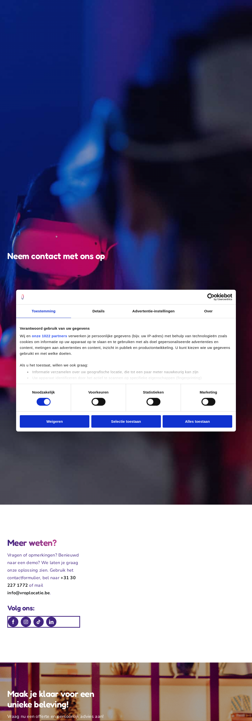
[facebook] (13, 622)
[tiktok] (38, 622)
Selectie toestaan (126, 421)
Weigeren (54, 421)
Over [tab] (208, 311)
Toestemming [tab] (44, 311)
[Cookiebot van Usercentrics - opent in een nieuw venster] (210, 296)
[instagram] (26, 622)
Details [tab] (99, 311)
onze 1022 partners (49, 336)
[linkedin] (51, 622)
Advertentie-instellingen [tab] (153, 311)
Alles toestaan (197, 421)
